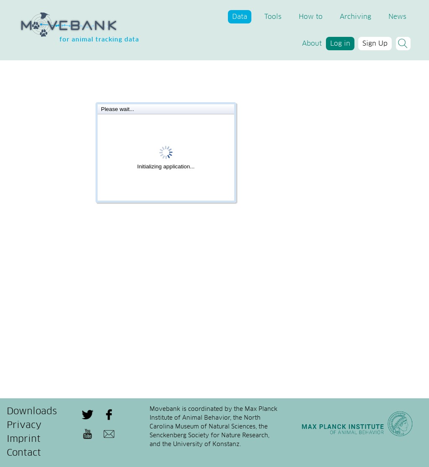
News (397, 16)
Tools (273, 16)
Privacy (24, 425)
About (312, 43)
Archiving (355, 16)
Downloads (32, 411)
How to (311, 16)
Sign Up (375, 43)
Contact (24, 453)
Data (239, 16)
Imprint (24, 439)
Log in (340, 43)
